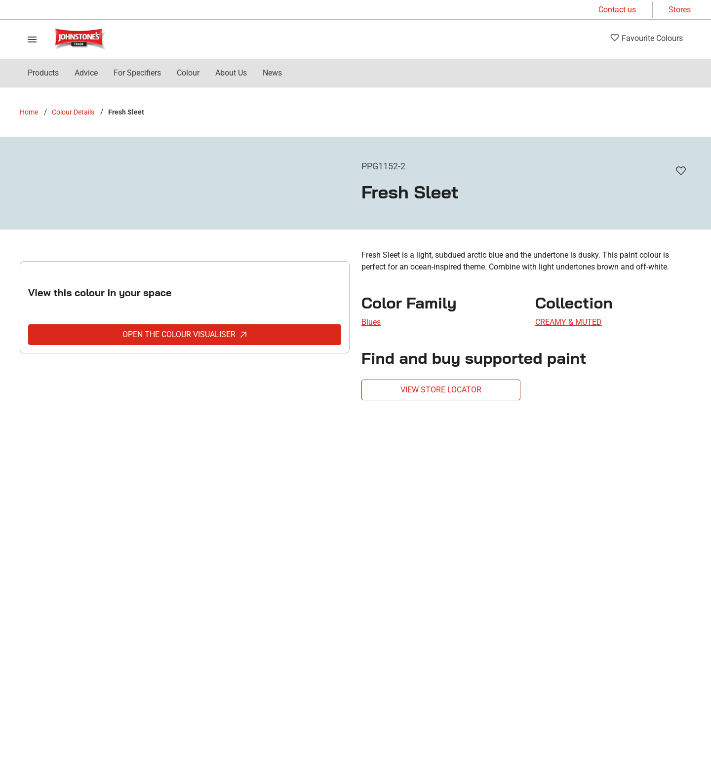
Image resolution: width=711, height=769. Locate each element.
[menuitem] (43, 73)
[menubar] (155, 73)
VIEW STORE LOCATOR (440, 389)
